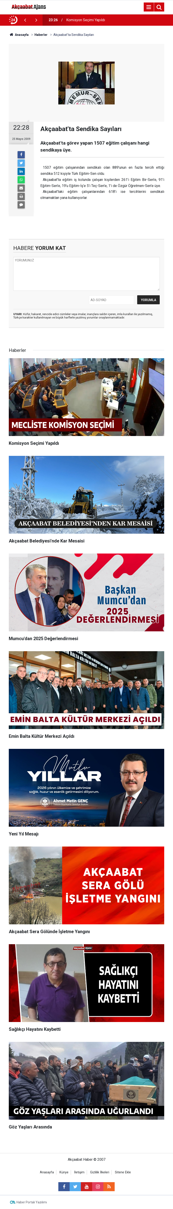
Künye (63, 1172)
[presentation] (25, 20)
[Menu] (149, 7)
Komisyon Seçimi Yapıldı (85, 20)
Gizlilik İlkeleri (99, 1172)
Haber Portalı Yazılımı (31, 1202)
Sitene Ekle (123, 1172)
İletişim (79, 1172)
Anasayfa (47, 1172)
